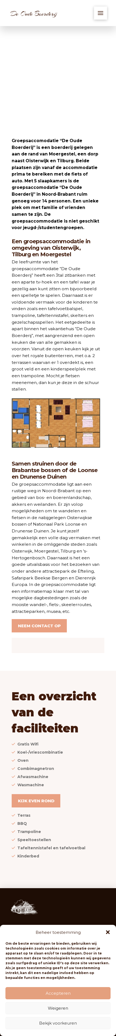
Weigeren (58, 1008)
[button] (108, 932)
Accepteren (58, 993)
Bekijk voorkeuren (58, 1023)
